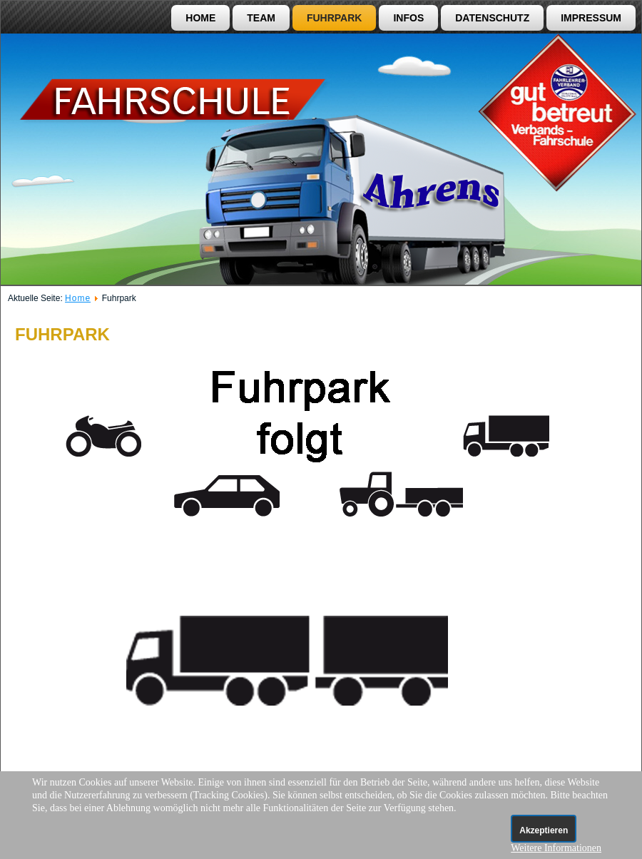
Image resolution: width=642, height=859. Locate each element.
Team (261, 18)
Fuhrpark (334, 18)
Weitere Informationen (556, 848)
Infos (408, 18)
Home (200, 18)
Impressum (591, 18)
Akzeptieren (543, 830)
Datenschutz (492, 18)
